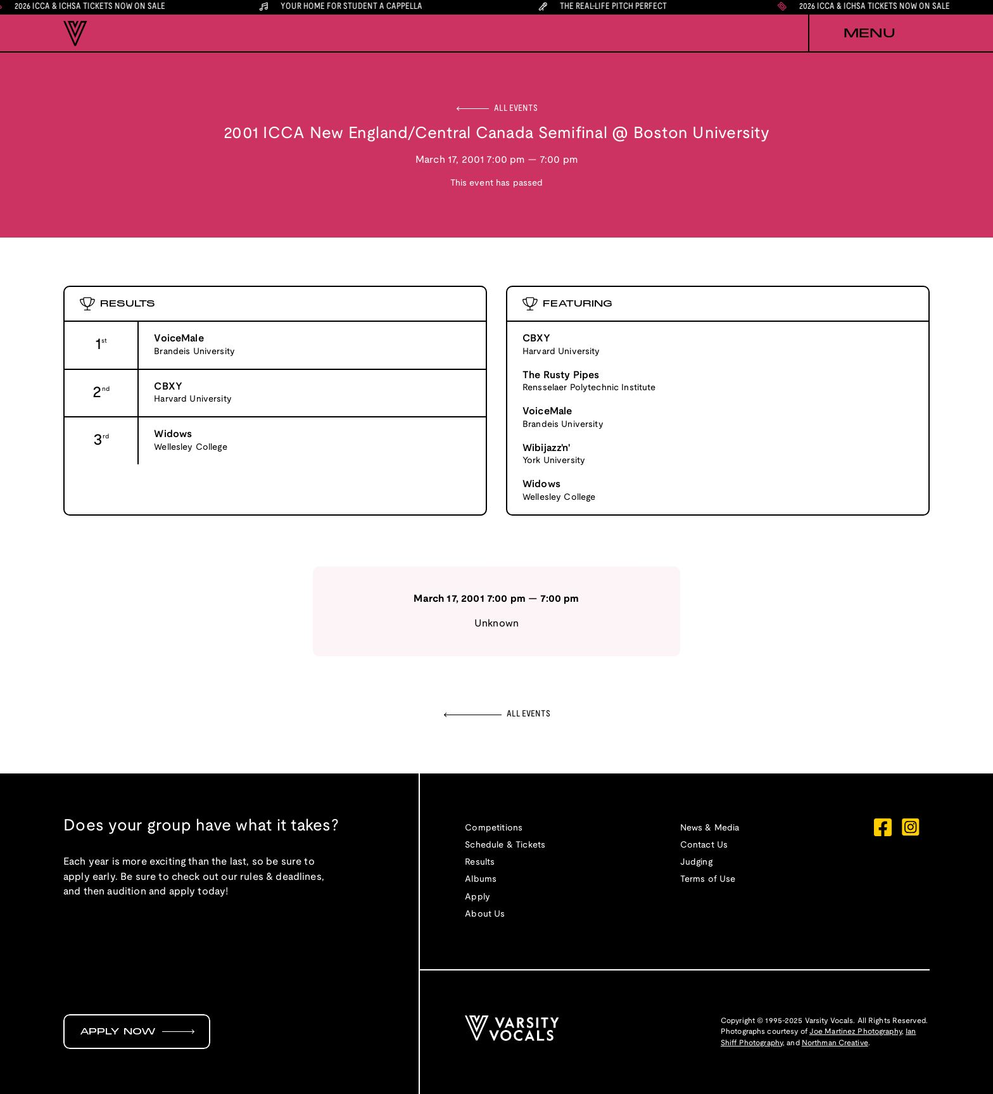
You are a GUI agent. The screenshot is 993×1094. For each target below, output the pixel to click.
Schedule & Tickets (505, 845)
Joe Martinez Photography (855, 1031)
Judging (696, 862)
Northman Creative (835, 1043)
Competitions (493, 828)
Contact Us (704, 845)
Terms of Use (708, 879)
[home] (75, 34)
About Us (485, 914)
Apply (477, 897)
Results (480, 862)
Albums (480, 879)
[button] (869, 34)
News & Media (710, 828)
